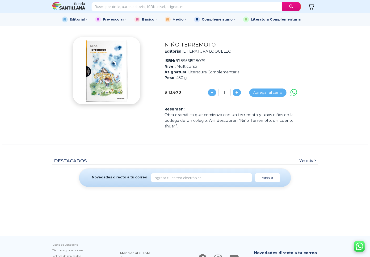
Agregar (267, 177)
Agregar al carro (267, 92)
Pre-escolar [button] (113, 19)
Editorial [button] (77, 19)
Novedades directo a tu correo (119, 177)
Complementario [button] (217, 19)
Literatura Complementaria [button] (276, 19)
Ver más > (307, 160)
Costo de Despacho (65, 244)
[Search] (187, 6)
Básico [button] (148, 19)
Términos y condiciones (68, 250)
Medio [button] (178, 19)
